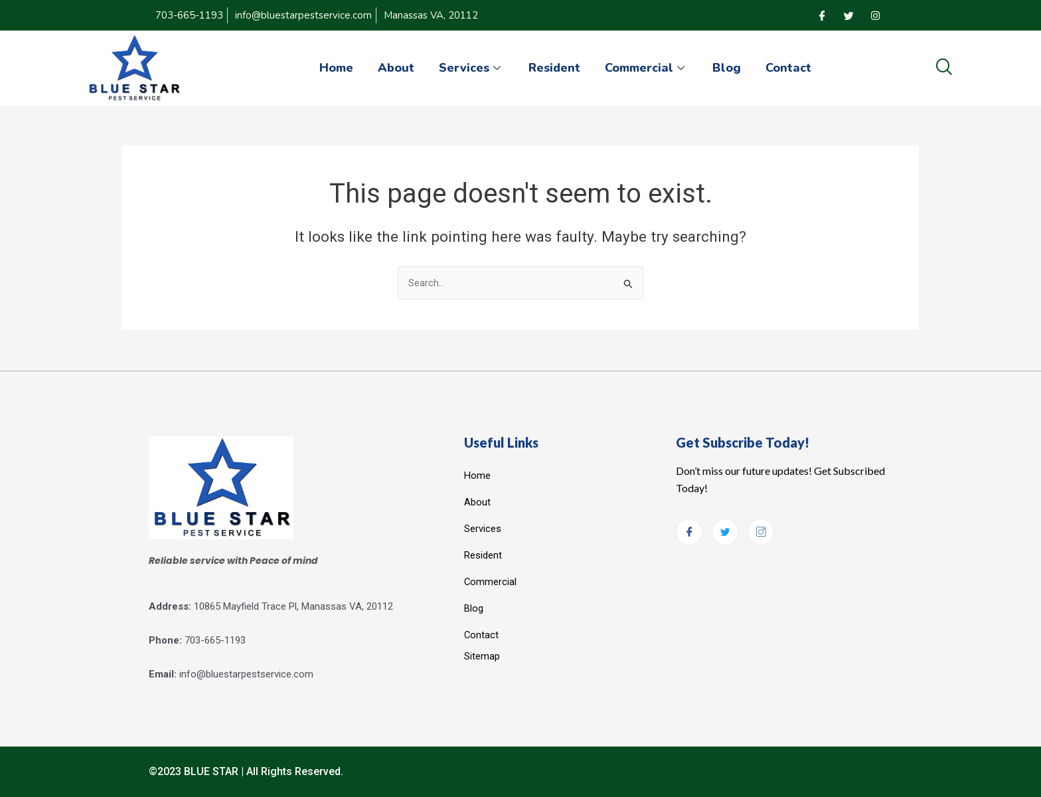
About (392, 68)
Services (469, 68)
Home (330, 68)
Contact (794, 68)
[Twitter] (848, 15)
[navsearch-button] (943, 68)
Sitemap (482, 656)
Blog (730, 68)
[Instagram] (875, 15)
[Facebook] (822, 15)
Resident (554, 68)
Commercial (648, 68)
